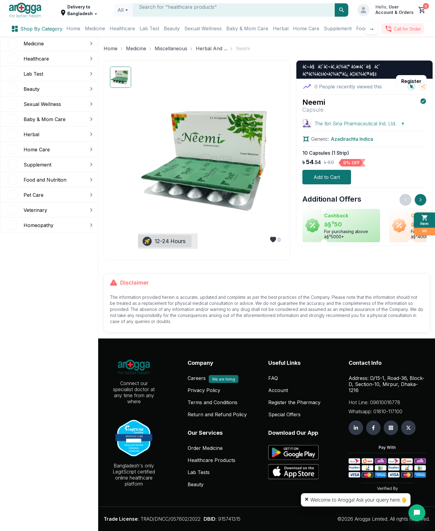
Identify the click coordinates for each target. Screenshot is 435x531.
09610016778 (385, 402)
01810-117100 (387, 411)
